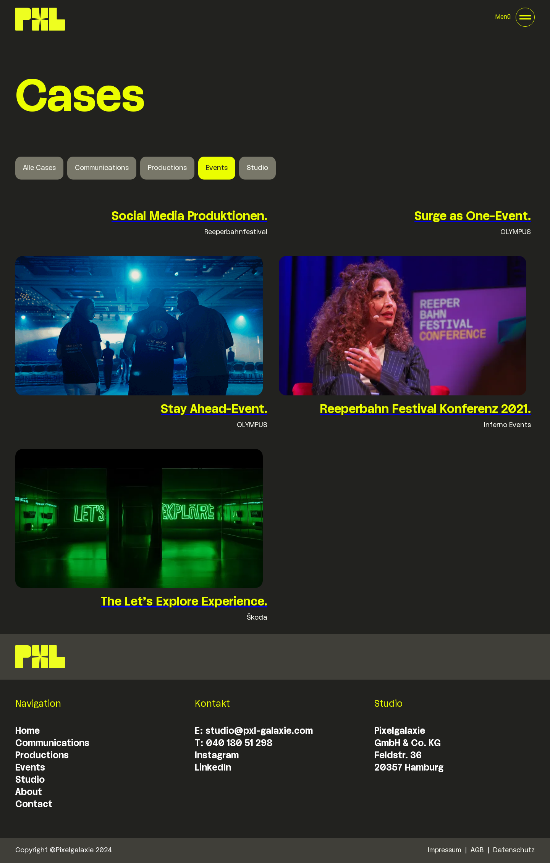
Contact (33, 805)
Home (27, 731)
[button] (515, 17)
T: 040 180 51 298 (233, 744)
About (28, 793)
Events (217, 168)
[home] (40, 19)
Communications (102, 168)
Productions (167, 168)
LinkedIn (213, 768)
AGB (477, 850)
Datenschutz (514, 850)
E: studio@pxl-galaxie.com (254, 731)
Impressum (444, 850)
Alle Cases (39, 168)
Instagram (217, 756)
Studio (257, 168)
